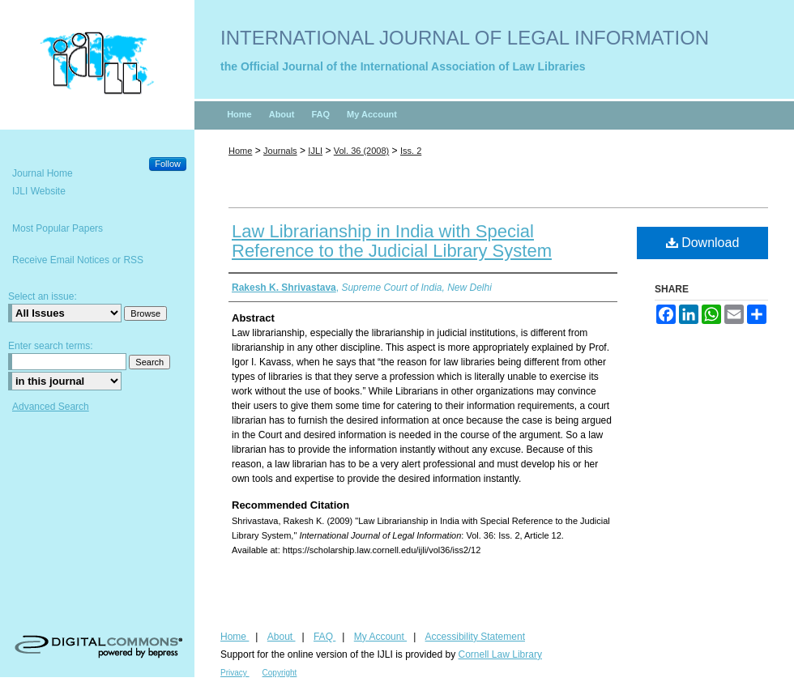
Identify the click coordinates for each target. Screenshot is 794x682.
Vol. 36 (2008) (362, 151)
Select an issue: (42, 296)
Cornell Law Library (500, 654)
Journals (280, 151)
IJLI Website (39, 191)
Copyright (280, 672)
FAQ (324, 636)
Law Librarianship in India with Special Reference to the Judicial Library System (392, 241)
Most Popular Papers (57, 228)
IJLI (315, 151)
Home (240, 151)
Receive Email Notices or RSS (77, 260)
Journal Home (42, 173)
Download (703, 242)
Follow (168, 163)
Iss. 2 (410, 151)
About (281, 636)
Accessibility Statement (475, 636)
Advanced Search (50, 406)
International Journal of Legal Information (464, 38)
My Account (380, 636)
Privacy (235, 672)
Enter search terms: (50, 346)
